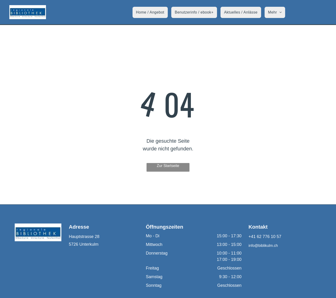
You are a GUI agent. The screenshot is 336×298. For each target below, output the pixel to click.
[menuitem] (152, 12)
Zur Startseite (168, 166)
